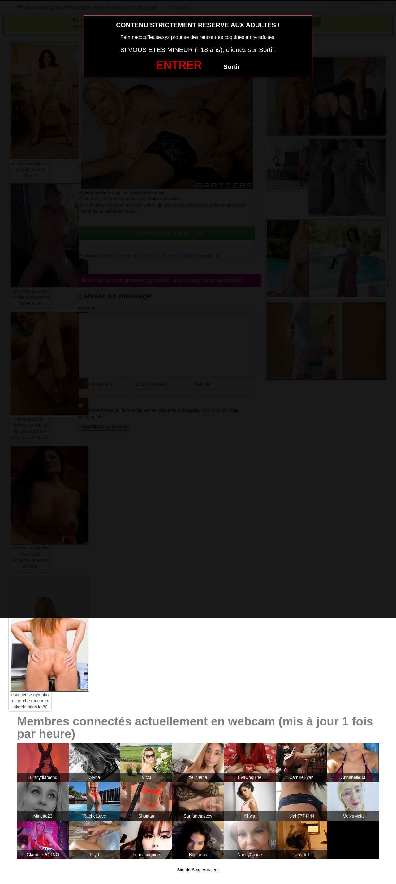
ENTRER (179, 65)
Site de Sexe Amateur (198, 869)
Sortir (231, 66)
